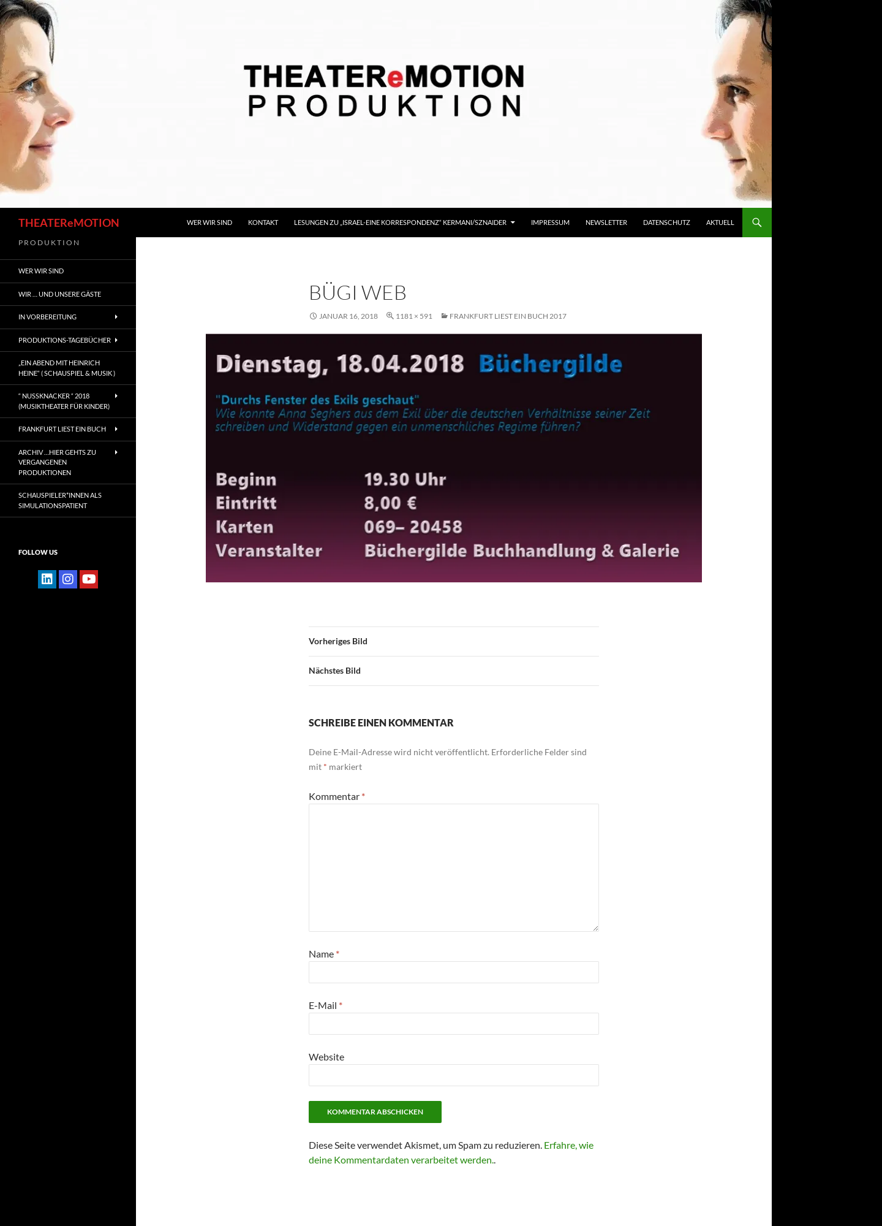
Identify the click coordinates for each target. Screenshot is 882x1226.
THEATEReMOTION (68, 222)
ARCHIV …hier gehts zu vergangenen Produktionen (57, 462)
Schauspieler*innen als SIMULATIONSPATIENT (60, 500)
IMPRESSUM (550, 222)
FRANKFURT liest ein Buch (62, 429)
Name (324, 953)
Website (326, 1056)
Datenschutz (666, 222)
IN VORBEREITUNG (47, 317)
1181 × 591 (414, 316)
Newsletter (606, 222)
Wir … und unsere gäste (59, 294)
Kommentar (337, 796)
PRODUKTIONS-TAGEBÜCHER (64, 340)
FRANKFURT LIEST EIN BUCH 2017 (508, 316)
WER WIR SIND (209, 222)
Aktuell (720, 222)
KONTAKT (263, 222)
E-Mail (325, 1005)
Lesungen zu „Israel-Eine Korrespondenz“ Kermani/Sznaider (400, 222)
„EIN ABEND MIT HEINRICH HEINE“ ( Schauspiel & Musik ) (66, 368)
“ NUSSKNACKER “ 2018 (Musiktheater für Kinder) (64, 401)
